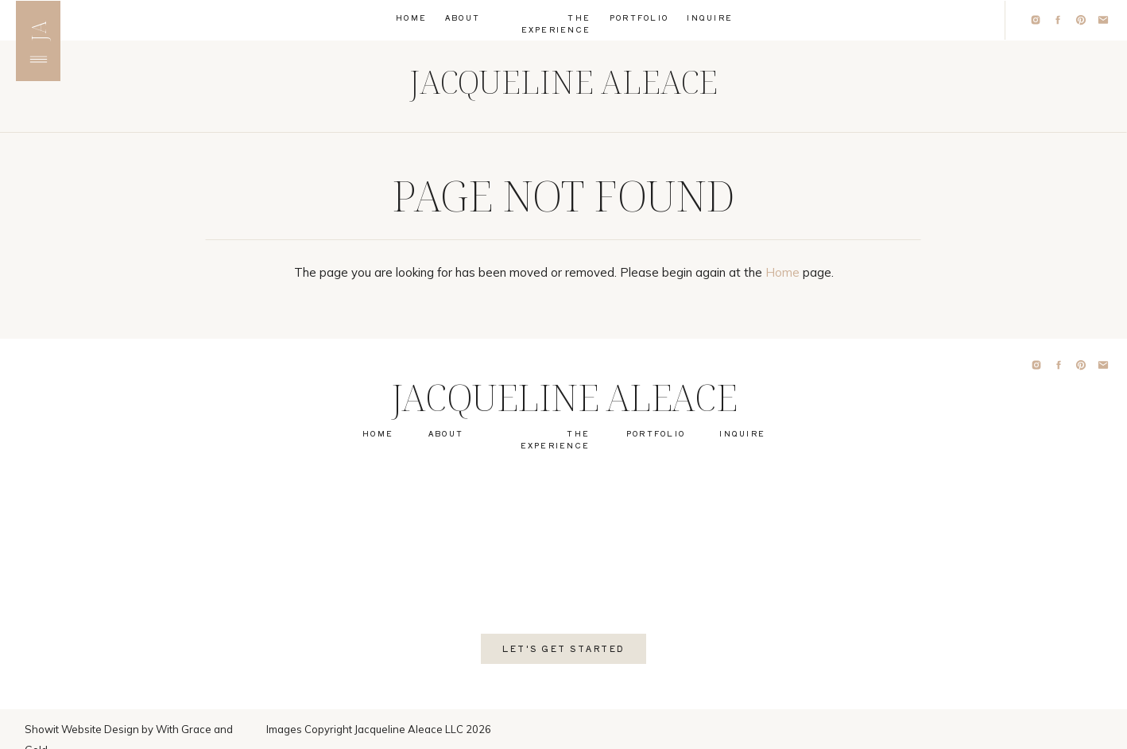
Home (782, 272)
